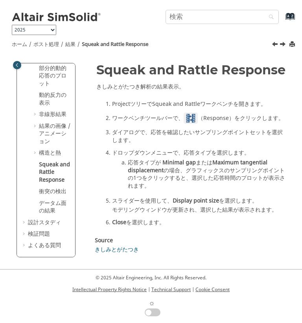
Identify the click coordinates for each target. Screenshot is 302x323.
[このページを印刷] (293, 44)
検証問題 (39, 234)
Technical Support (171, 289)
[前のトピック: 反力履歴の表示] (276, 45)
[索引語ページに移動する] (282, 20)
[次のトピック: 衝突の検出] (283, 45)
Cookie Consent (212, 289)
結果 (70, 44)
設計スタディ (44, 222)
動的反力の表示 (52, 99)
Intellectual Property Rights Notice (109, 289)
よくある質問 (44, 245)
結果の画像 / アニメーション (54, 134)
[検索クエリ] (222, 17)
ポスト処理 (46, 44)
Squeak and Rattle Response (115, 44)
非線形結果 (52, 114)
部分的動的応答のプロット (52, 76)
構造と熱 (50, 153)
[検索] (269, 17)
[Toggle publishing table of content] (17, 65)
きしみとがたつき (117, 249)
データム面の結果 (52, 207)
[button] (36, 68)
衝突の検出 (52, 191)
